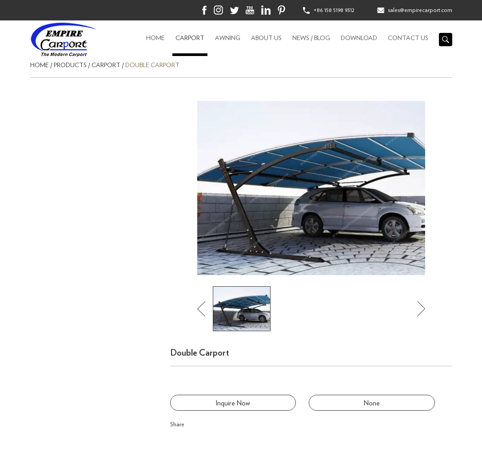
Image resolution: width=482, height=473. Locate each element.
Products (70, 65)
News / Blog (311, 38)
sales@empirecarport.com (420, 10)
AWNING (227, 38)
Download (359, 38)
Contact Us (408, 38)
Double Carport (152, 65)
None (372, 403)
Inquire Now (232, 403)
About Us (266, 38)
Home (155, 38)
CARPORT (189, 38)
